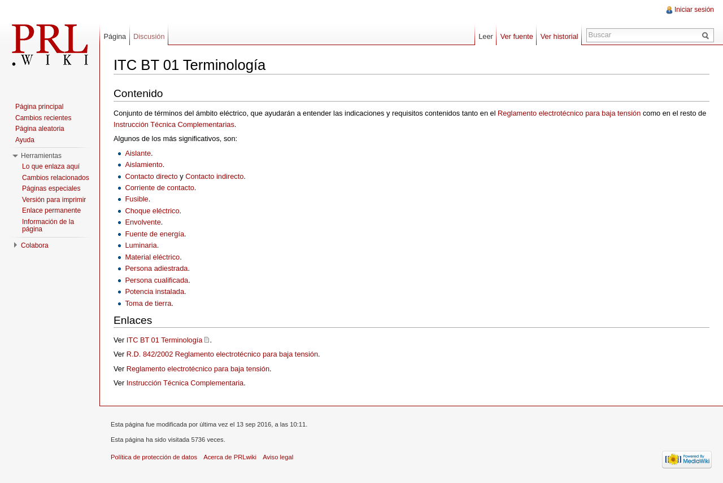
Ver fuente (516, 36)
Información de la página (48, 226)
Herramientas (41, 156)
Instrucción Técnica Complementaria (185, 383)
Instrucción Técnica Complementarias (174, 124)
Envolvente (142, 222)
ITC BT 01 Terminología (165, 340)
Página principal (39, 107)
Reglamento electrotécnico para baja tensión (569, 113)
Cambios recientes (43, 118)
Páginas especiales (51, 188)
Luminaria (140, 245)
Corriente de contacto (159, 187)
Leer (485, 36)
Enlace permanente (51, 210)
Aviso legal (278, 457)
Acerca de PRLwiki (229, 457)
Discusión (148, 36)
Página (114, 36)
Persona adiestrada (156, 268)
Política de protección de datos (154, 457)
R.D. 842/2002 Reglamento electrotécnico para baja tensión (222, 354)
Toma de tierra (148, 303)
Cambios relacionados (55, 178)
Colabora (35, 245)
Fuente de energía (154, 234)
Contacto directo (151, 176)
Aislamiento (143, 164)
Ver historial (559, 36)
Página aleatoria (39, 129)
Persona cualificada (156, 280)
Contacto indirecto (214, 176)
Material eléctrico (152, 257)
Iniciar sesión (694, 10)
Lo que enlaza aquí (51, 166)
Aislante (138, 153)
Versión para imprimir (54, 200)
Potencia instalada (154, 291)
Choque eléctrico (152, 211)
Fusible (136, 199)
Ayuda (24, 140)
